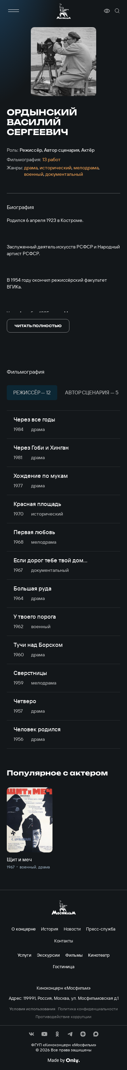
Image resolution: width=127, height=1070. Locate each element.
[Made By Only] (63, 1060)
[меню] (13, 11)
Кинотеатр (99, 955)
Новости (72, 929)
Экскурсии (48, 955)
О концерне (24, 929)
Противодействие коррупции (63, 1016)
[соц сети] (31, 1034)
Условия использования (32, 1009)
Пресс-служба (100, 929)
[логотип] (64, 11)
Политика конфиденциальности (88, 1009)
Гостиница (64, 966)
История (49, 929)
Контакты (63, 940)
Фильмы (74, 955)
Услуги (24, 955)
